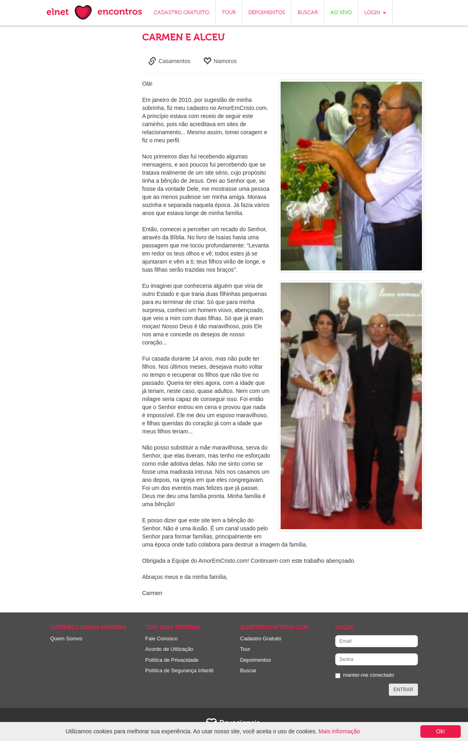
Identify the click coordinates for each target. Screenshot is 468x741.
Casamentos (169, 61)
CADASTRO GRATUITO (181, 12)
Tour (245, 649)
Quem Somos (66, 638)
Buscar (248, 670)
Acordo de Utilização (169, 649)
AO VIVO (341, 12)
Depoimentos (255, 660)
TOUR (229, 12)
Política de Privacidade (172, 660)
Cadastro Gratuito (261, 638)
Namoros (220, 61)
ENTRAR (403, 689)
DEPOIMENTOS (266, 12)
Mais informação (339, 731)
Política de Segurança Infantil (179, 670)
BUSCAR (308, 12)
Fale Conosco (161, 638)
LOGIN (375, 12)
